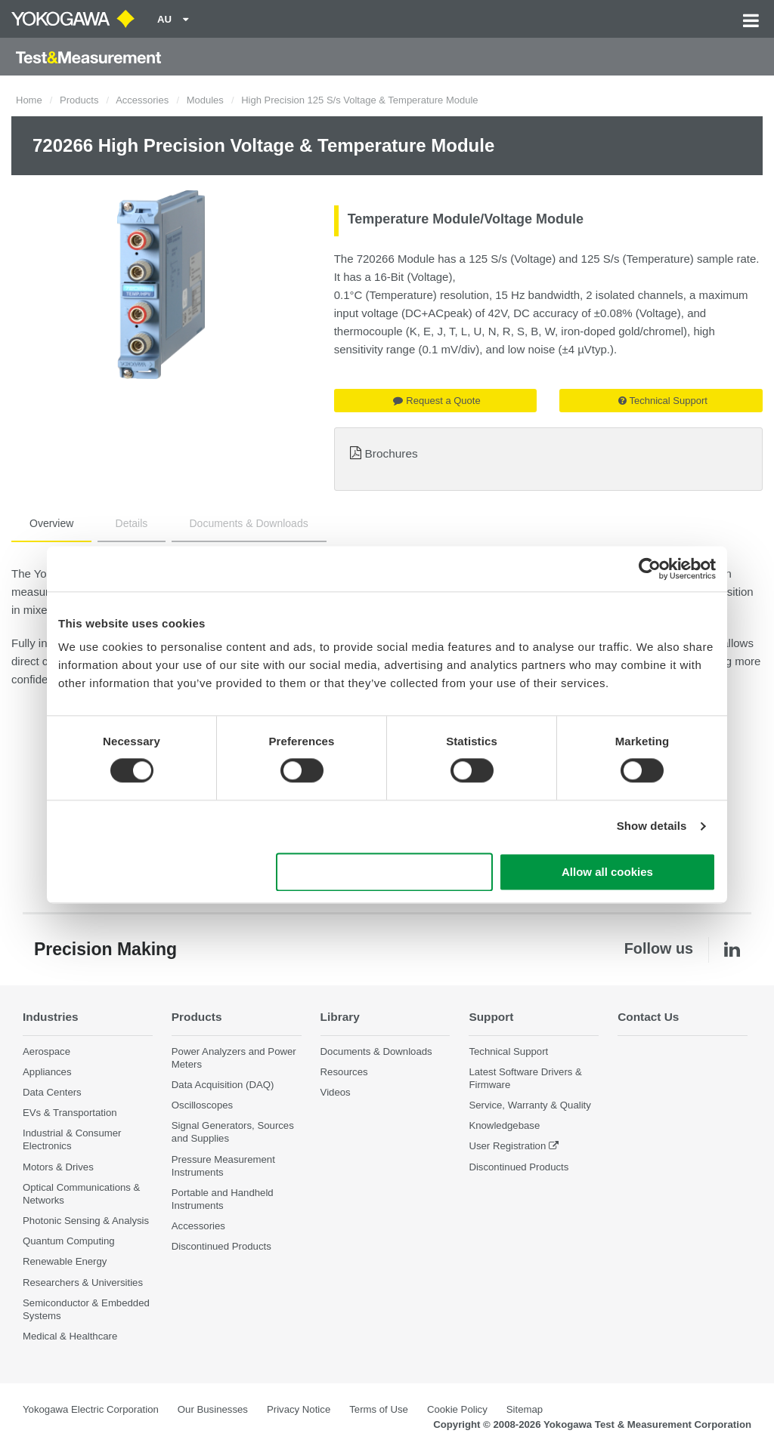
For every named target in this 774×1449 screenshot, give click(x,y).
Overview (51, 523)
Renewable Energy (65, 1261)
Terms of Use (378, 1409)
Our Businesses (213, 1409)
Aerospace (46, 1051)
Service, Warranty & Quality (529, 1105)
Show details (652, 826)
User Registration (507, 1145)
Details (132, 523)
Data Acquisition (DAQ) (223, 1084)
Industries (51, 1016)
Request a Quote (436, 400)
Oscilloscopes (202, 1105)
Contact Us (648, 1016)
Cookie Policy (457, 1409)
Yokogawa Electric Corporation (91, 1409)
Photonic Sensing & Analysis (86, 1220)
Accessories (142, 100)
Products (79, 100)
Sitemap (524, 1409)
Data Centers (52, 1092)
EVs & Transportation (70, 1112)
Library (340, 1016)
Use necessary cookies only (384, 871)
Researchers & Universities (83, 1282)
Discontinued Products (221, 1246)
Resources (344, 1072)
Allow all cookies (607, 871)
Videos (335, 1092)
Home (29, 100)
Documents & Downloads (249, 523)
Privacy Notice (298, 1409)
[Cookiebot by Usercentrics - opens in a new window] (650, 568)
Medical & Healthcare (70, 1336)
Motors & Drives (58, 1167)
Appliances (47, 1072)
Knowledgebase (504, 1125)
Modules (205, 100)
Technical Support (662, 400)
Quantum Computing (69, 1241)
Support (491, 1016)
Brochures (391, 453)
